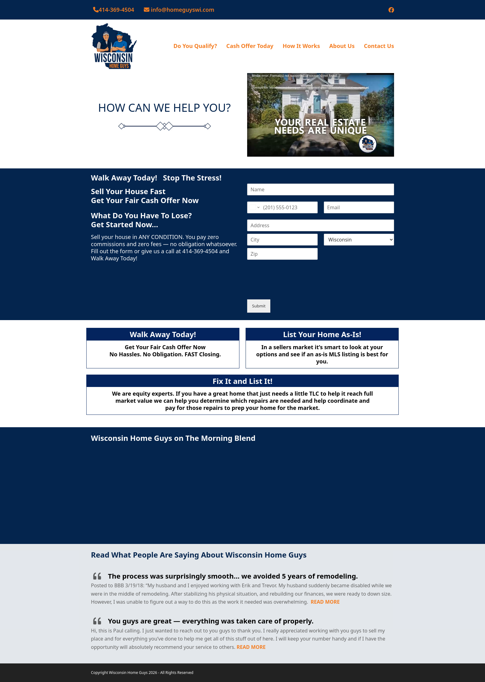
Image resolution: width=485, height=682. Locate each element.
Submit (258, 306)
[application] (320, 114)
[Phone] (282, 207)
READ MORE (325, 601)
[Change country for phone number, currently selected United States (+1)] (254, 207)
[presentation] (294, 289)
